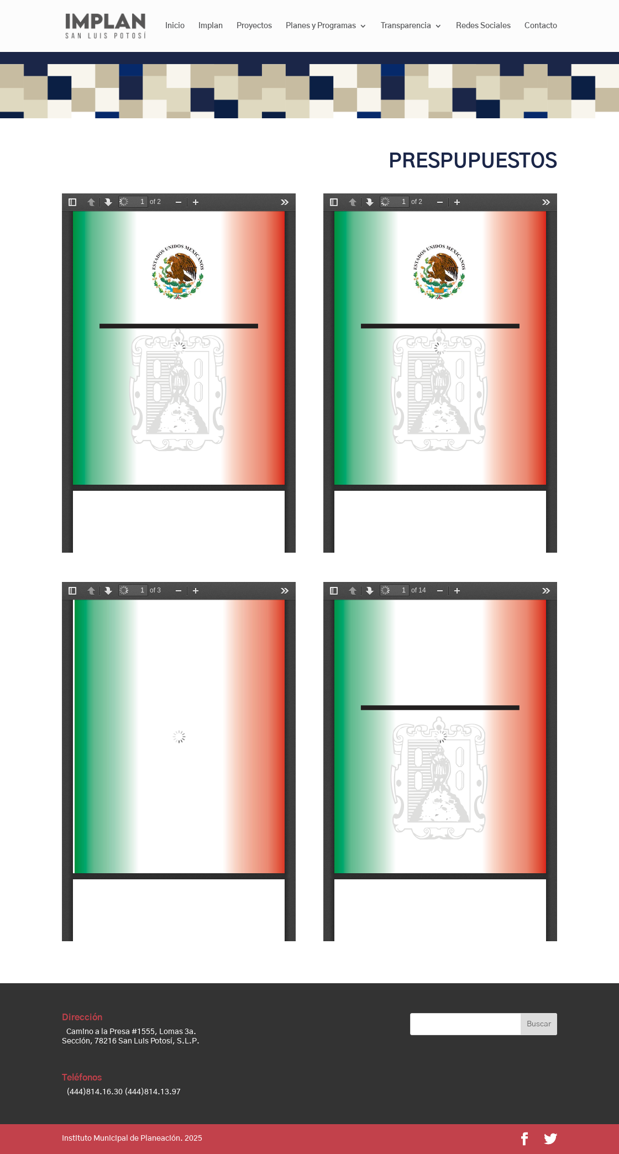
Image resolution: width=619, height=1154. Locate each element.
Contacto (540, 26)
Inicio (175, 26)
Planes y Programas (321, 26)
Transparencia (406, 26)
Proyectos (254, 26)
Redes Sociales (483, 26)
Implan (210, 26)
